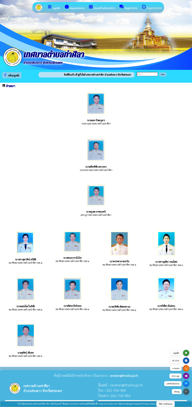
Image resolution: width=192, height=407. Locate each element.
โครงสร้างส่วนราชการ (102, 7)
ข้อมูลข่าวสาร (128, 7)
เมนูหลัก (53, 7)
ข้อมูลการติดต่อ (152, 7)
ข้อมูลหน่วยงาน (74, 7)
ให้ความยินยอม (165, 404)
